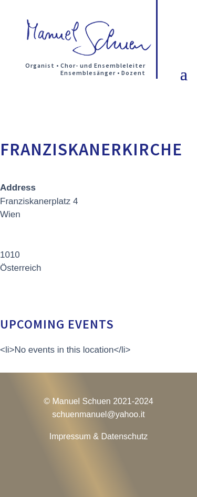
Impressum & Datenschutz (98, 436)
